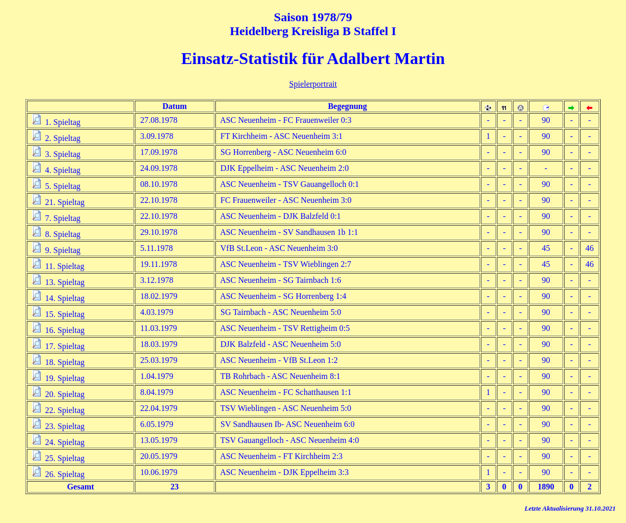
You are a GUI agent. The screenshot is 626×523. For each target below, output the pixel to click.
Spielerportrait (313, 84)
